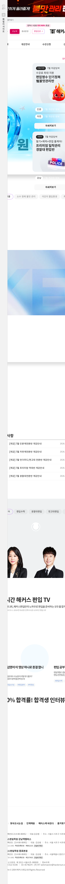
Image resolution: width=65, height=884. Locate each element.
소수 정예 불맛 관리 (26, 196)
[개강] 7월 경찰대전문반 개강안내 (25, 476)
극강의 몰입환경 (49, 196)
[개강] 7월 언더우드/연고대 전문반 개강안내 (30, 460)
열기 (3, 24)
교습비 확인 (38, 846)
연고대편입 (53, 511)
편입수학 (21, 511)
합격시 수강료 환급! (38, 26)
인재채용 (30, 823)
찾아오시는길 (16, 823)
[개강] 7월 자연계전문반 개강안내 (25, 452)
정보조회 (45, 862)
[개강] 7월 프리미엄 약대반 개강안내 (26, 468)
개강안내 (25, 44)
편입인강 (37, 31)
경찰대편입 (36, 511)
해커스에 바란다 (46, 823)
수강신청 (46, 44)
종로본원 (25, 31)
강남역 (14, 31)
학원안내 (4, 44)
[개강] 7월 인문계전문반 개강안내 (25, 443)
